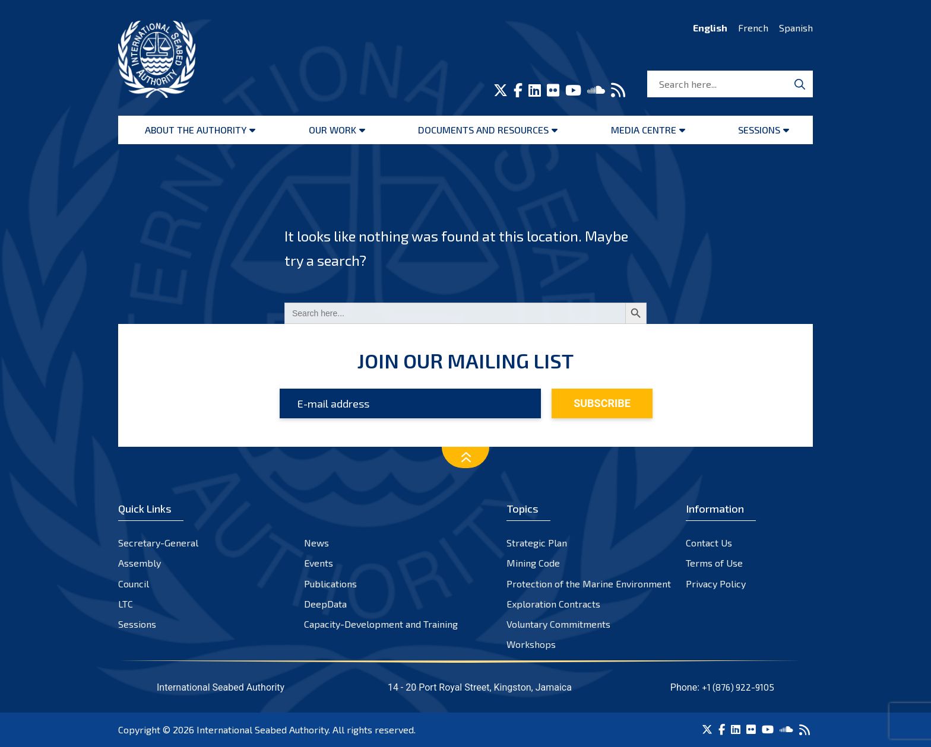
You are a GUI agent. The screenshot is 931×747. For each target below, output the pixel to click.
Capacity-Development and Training (381, 624)
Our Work (332, 129)
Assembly (139, 562)
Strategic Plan (536, 542)
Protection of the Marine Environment (588, 583)
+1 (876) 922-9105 (738, 687)
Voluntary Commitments (558, 624)
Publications (330, 583)
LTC (125, 603)
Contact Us (709, 542)
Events (318, 562)
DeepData (325, 603)
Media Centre (643, 129)
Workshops (531, 644)
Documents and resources (483, 129)
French (753, 27)
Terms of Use (714, 562)
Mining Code (533, 562)
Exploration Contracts (553, 603)
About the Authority (195, 129)
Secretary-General (158, 542)
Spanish (796, 27)
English (710, 27)
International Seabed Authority (262, 729)
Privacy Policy (716, 583)
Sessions (759, 129)
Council (133, 583)
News (316, 542)
